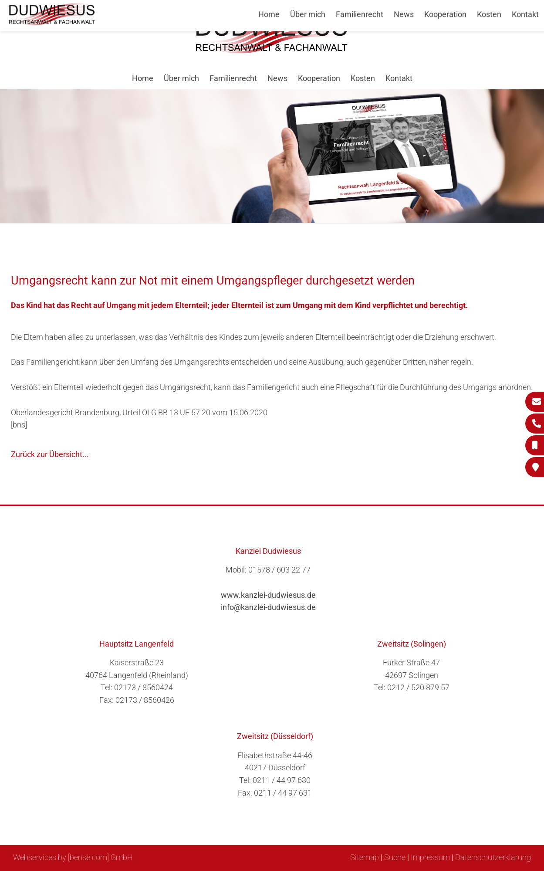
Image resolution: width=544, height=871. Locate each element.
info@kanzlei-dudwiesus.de (268, 607)
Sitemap (364, 857)
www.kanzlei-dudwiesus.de (268, 595)
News (277, 78)
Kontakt (398, 78)
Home (142, 78)
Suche (394, 857)
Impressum (430, 857)
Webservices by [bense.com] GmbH (73, 857)
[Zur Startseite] (272, 50)
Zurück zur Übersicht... (50, 454)
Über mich (181, 78)
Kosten (363, 78)
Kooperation (319, 78)
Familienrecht (233, 78)
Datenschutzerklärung (493, 857)
